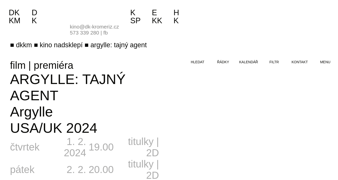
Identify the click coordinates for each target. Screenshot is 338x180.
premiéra (53, 65)
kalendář (248, 62)
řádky (223, 62)
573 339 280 (84, 33)
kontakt (299, 62)
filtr (274, 62)
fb (105, 33)
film (18, 65)
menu (325, 62)
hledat (197, 62)
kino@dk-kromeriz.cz (94, 27)
